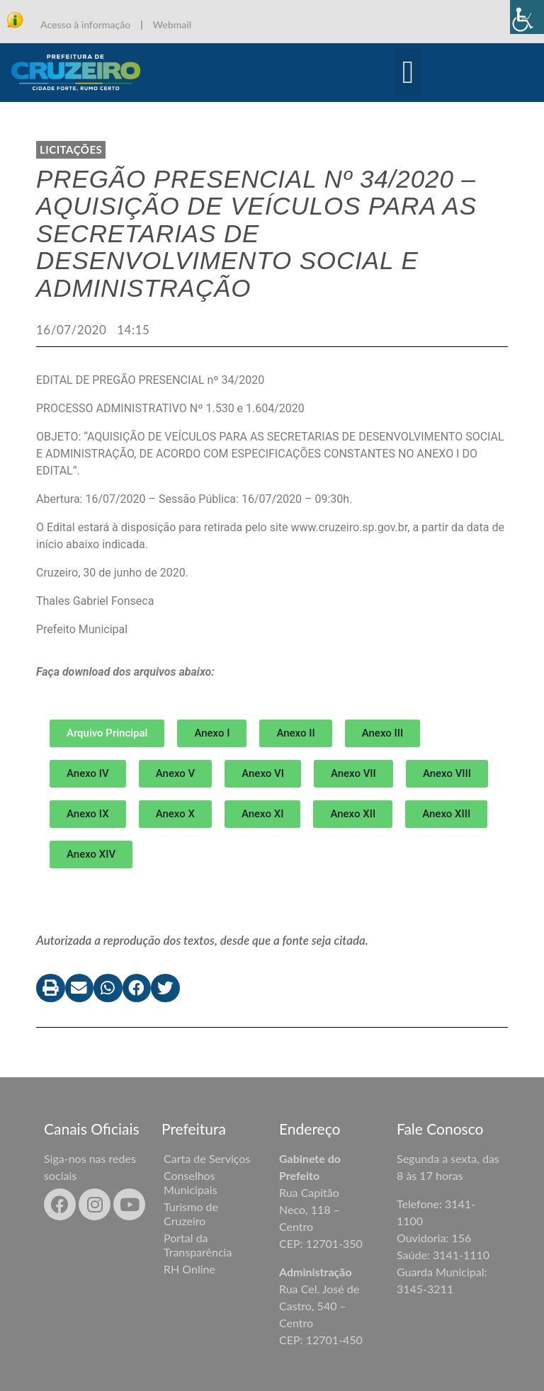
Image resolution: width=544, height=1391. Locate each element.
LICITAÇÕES (71, 149)
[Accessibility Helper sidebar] (527, 17)
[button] (408, 73)
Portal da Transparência (198, 1245)
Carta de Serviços (207, 1158)
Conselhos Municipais (190, 1182)
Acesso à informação (85, 24)
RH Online (189, 1269)
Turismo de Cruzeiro (191, 1213)
